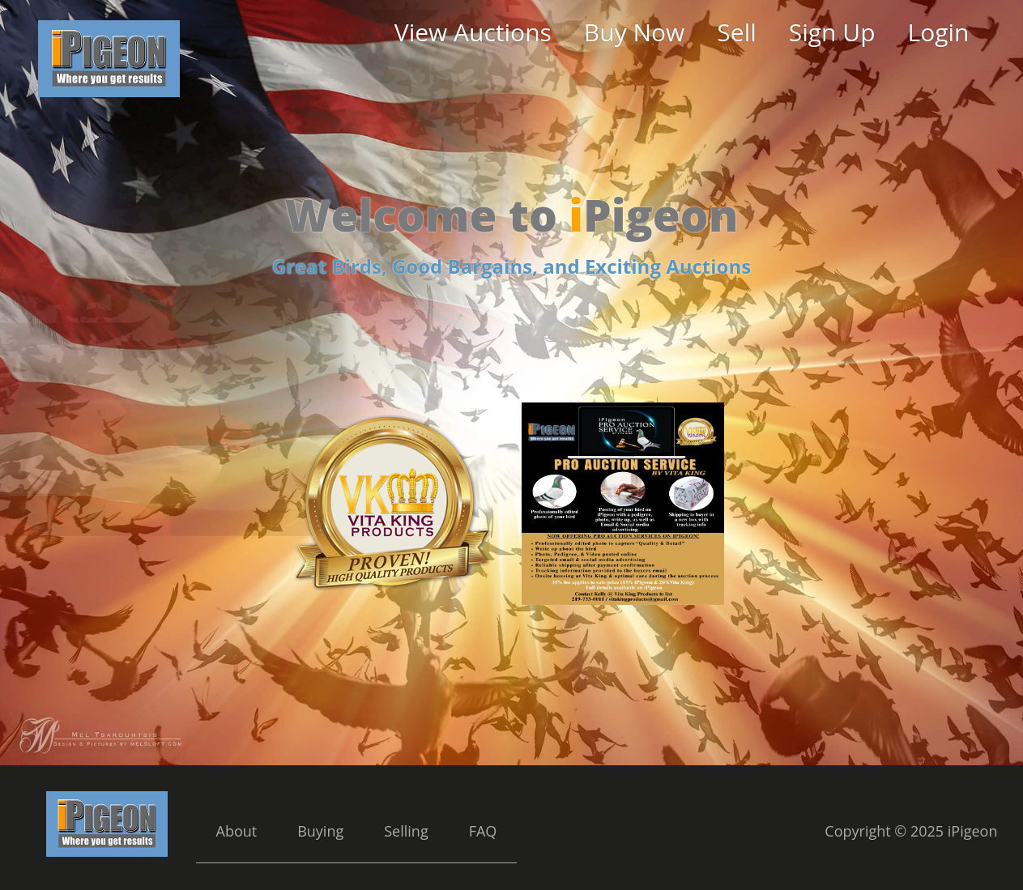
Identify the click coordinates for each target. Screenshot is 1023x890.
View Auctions (473, 32)
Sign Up (832, 32)
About (237, 831)
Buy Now (634, 32)
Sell (736, 32)
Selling (406, 831)
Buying (320, 831)
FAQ (483, 831)
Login (939, 32)
